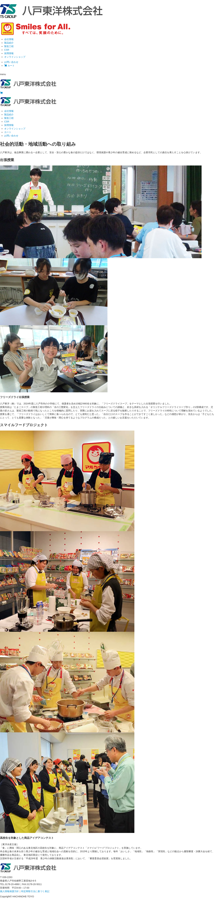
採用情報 (9, 53)
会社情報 (9, 39)
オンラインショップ (14, 56)
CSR (6, 49)
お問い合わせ (11, 62)
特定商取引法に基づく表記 (35, 891)
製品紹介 (9, 42)
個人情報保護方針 (9, 891)
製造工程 (9, 46)
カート (9, 65)
